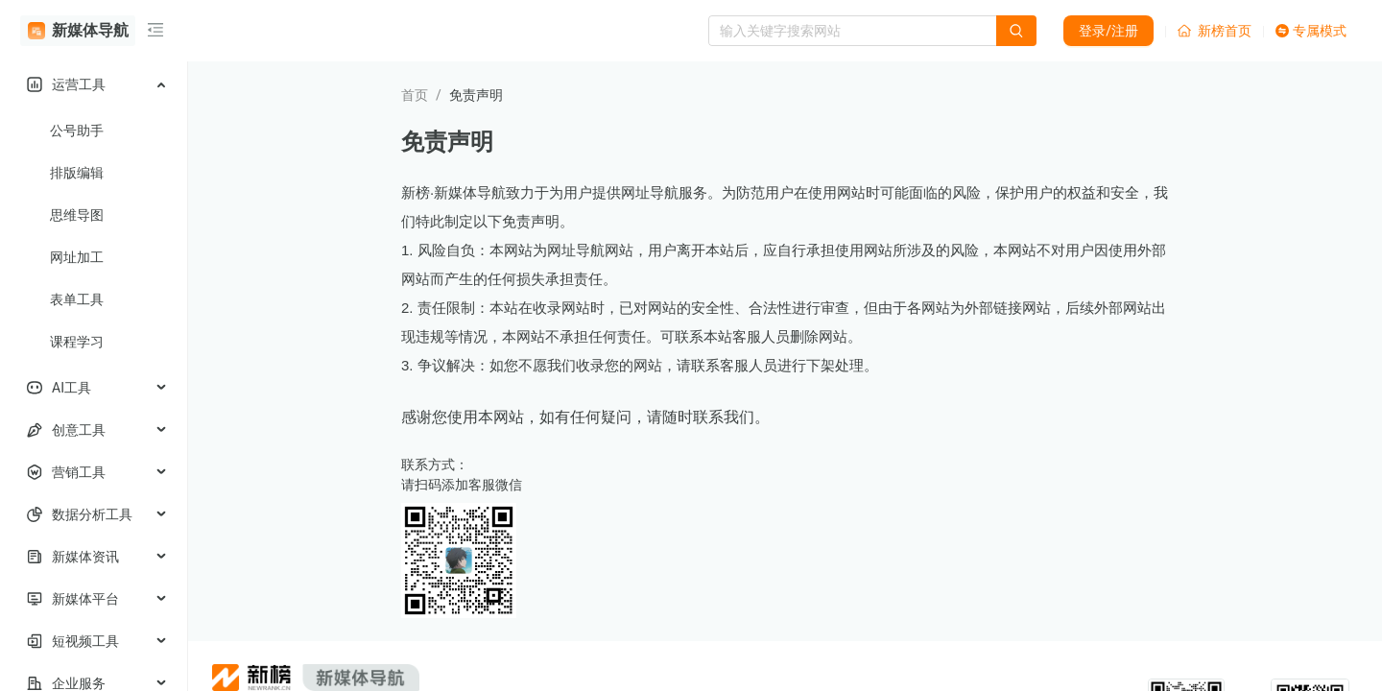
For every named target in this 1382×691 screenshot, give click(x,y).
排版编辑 (77, 172)
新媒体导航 (78, 30)
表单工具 (77, 299)
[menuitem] (93, 84)
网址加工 (77, 257)
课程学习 (77, 341)
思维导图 (77, 215)
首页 (414, 95)
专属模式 (1310, 30)
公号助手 (77, 130)
